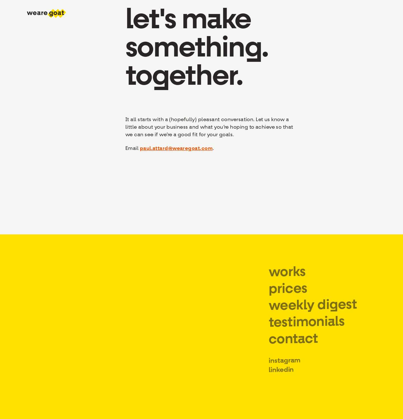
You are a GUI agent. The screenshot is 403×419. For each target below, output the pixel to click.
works (287, 276)
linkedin (281, 375)
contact (293, 343)
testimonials (306, 325)
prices (287, 293)
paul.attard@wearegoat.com (176, 148)
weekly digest (312, 309)
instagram (284, 365)
